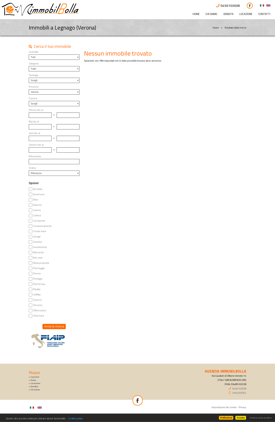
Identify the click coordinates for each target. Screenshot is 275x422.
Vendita (228, 14)
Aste (35, 199)
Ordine (32, 168)
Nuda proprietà (41, 263)
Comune (33, 98)
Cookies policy (75, 418)
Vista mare (38, 315)
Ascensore (39, 194)
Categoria (34, 63)
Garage (37, 236)
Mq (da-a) (34, 121)
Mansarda (38, 252)
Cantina (37, 215)
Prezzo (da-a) (36, 110)
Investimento (40, 247)
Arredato (37, 189)
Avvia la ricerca (54, 326)
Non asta (37, 257)
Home (196, 14)
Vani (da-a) (34, 133)
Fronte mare (39, 231)
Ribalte (37, 289)
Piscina (37, 273)
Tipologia (33, 75)
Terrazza (37, 305)
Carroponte (39, 220)
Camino (37, 210)
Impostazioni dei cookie (224, 407)
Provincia (33, 86)
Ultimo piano (39, 310)
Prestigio (37, 278)
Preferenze (226, 417)
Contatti (264, 14)
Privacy (242, 407)
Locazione (245, 14)
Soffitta (37, 294)
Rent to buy (39, 284)
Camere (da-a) (36, 144)
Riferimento (35, 156)
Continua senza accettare (260, 418)
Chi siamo (211, 14)
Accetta (240, 417)
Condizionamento (42, 226)
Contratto (33, 52)
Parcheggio (39, 268)
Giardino (37, 242)
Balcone (37, 205)
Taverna (37, 300)
